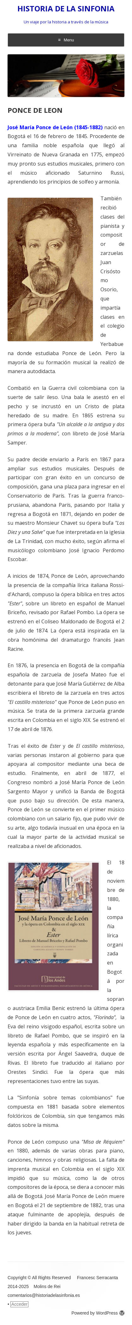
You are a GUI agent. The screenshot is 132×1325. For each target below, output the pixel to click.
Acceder (19, 1304)
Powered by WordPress (97, 1313)
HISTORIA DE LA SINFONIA (66, 9)
